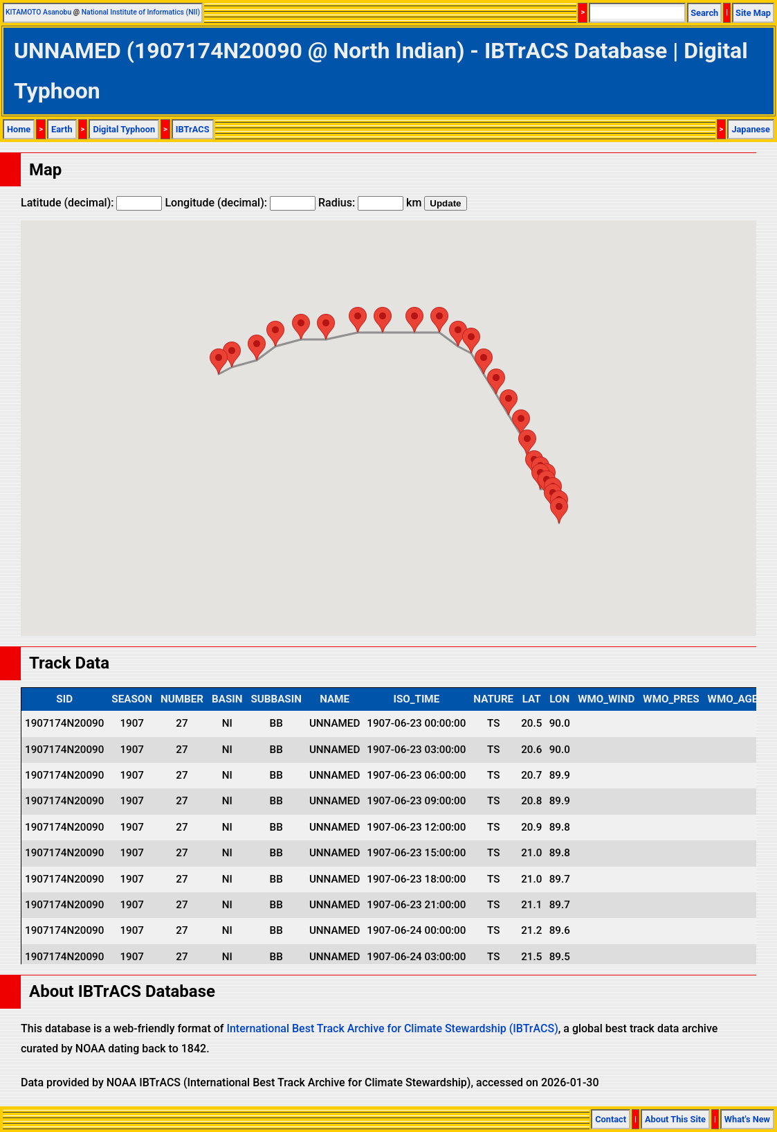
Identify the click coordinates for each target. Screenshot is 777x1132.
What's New (747, 1119)
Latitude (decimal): (91, 202)
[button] (559, 510)
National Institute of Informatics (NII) (141, 12)
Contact (610, 1119)
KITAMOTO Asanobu (38, 12)
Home (18, 129)
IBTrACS (193, 129)
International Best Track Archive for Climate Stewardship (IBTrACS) (392, 1028)
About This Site (675, 1119)
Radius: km (369, 202)
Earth (62, 129)
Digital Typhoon (124, 129)
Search (704, 13)
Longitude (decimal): (240, 202)
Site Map (753, 13)
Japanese (750, 129)
